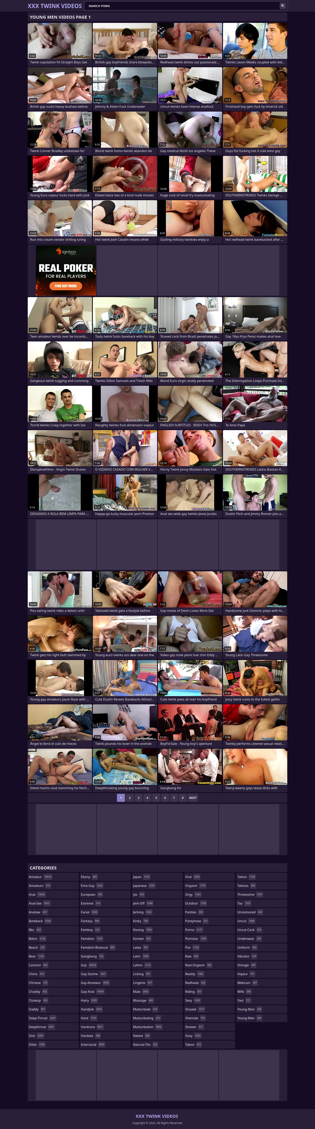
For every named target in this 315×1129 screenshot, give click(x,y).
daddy (37, 1009)
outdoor (196, 903)
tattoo (246, 877)
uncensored (250, 912)
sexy (193, 1000)
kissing (143, 930)
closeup (38, 1000)
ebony (89, 877)
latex (141, 947)
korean (142, 939)
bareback (40, 921)
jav (139, 894)
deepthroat (42, 1027)
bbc (35, 930)
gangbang (92, 956)
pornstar (196, 939)
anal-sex (40, 903)
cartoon (38, 965)
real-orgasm (198, 965)
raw (192, 956)
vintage (246, 965)
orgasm (195, 886)
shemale (195, 1018)
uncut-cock (249, 930)
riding (193, 992)
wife (244, 992)
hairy (89, 1000)
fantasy (90, 921)
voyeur (246, 974)
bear (37, 956)
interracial (93, 1045)
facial (89, 912)
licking (142, 974)
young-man (249, 1009)
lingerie (143, 983)
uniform (247, 947)
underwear (249, 939)
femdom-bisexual (98, 947)
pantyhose (197, 921)
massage (143, 1000)
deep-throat (42, 1018)
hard (89, 1018)
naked (141, 1036)
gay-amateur (95, 983)
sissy (193, 1036)
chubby (38, 992)
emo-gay (92, 886)
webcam (247, 983)
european (92, 894)
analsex (38, 912)
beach (37, 947)
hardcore (92, 1027)
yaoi (244, 1000)
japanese (144, 886)
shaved (195, 1009)
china (37, 974)
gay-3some (94, 974)
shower (194, 1027)
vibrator (247, 956)
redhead (195, 983)
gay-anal (93, 992)
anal (37, 894)
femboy (90, 930)
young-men (249, 1018)
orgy (193, 894)
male (141, 992)
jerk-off (143, 903)
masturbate (145, 1009)
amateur (40, 877)
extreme (91, 903)
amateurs (40, 886)
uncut (246, 921)
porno (194, 930)
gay (89, 965)
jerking (142, 912)
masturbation (147, 1027)
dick (36, 1036)
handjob (92, 1009)
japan (141, 877)
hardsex (91, 1036)
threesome (250, 894)
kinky (141, 921)
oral (193, 877)
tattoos (246, 886)
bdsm (37, 939)
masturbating (147, 1018)
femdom (92, 939)
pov (192, 947)
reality (194, 974)
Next (193, 798)
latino (142, 965)
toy (244, 903)
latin (141, 956)
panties (194, 912)
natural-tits (145, 1045)
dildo (37, 1045)
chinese (38, 983)
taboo (193, 1045)
